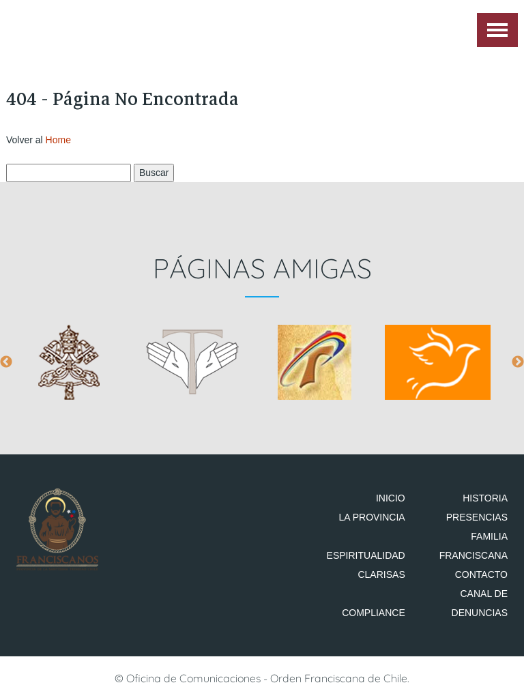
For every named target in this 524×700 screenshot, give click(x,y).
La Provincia (371, 517)
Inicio (390, 498)
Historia (485, 498)
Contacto (481, 574)
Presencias (477, 517)
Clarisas (381, 574)
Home (58, 139)
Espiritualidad (366, 555)
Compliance (373, 612)
